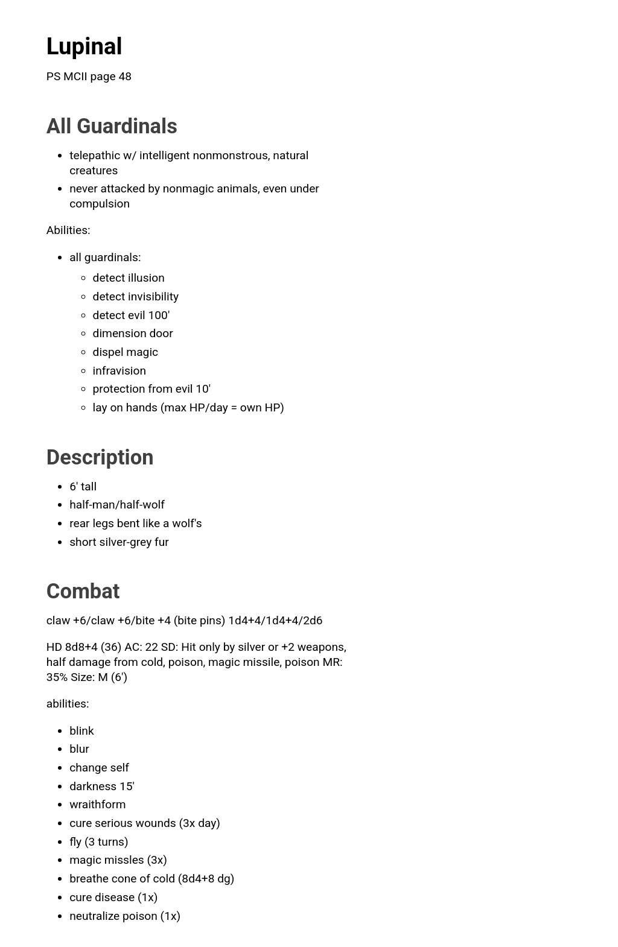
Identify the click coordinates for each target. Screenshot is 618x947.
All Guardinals (111, 126)
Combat (83, 591)
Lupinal (84, 46)
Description (100, 457)
